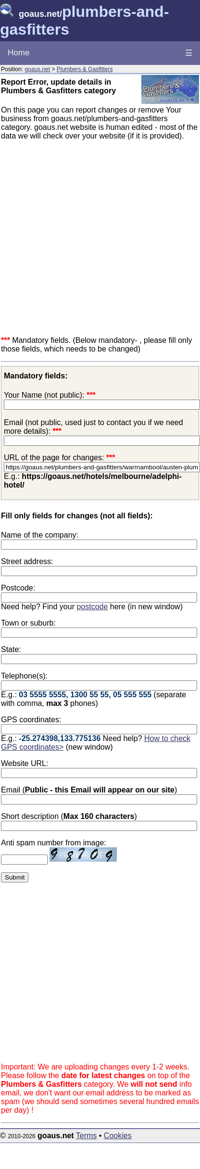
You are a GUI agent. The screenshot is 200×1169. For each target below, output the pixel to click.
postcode (92, 607)
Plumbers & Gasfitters (85, 69)
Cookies (118, 1135)
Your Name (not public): (44, 395)
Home (18, 52)
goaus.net (37, 69)
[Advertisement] (90, 238)
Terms (86, 1135)
